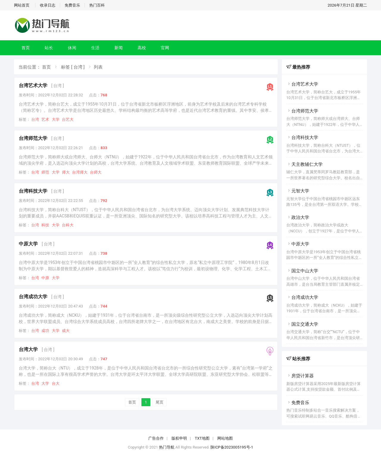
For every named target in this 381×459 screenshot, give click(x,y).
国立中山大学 (302, 270)
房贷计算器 (300, 375)
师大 (66, 172)
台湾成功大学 (33, 296)
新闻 (118, 47)
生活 (95, 47)
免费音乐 (72, 5)
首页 (25, 47)
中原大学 (28, 244)
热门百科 (97, 5)
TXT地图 (202, 438)
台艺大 (68, 119)
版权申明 (179, 438)
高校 (142, 47)
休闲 (72, 47)
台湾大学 (28, 349)
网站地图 (225, 438)
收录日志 (47, 5)
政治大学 (297, 217)
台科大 (68, 225)
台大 (56, 383)
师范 (45, 172)
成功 (45, 330)
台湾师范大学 (33, 138)
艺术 (45, 119)
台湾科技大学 (33, 191)
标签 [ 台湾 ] (73, 67)
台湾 (35, 119)
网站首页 (21, 5)
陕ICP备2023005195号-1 (231, 447)
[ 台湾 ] (57, 85)
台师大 (96, 172)
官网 (165, 47)
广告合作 (156, 438)
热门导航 (166, 447)
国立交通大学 (302, 324)
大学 (56, 119)
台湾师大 (80, 172)
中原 (45, 278)
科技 (45, 225)
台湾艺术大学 (33, 85)
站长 (49, 47)
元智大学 (297, 191)
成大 (66, 330)
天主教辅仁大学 (304, 164)
